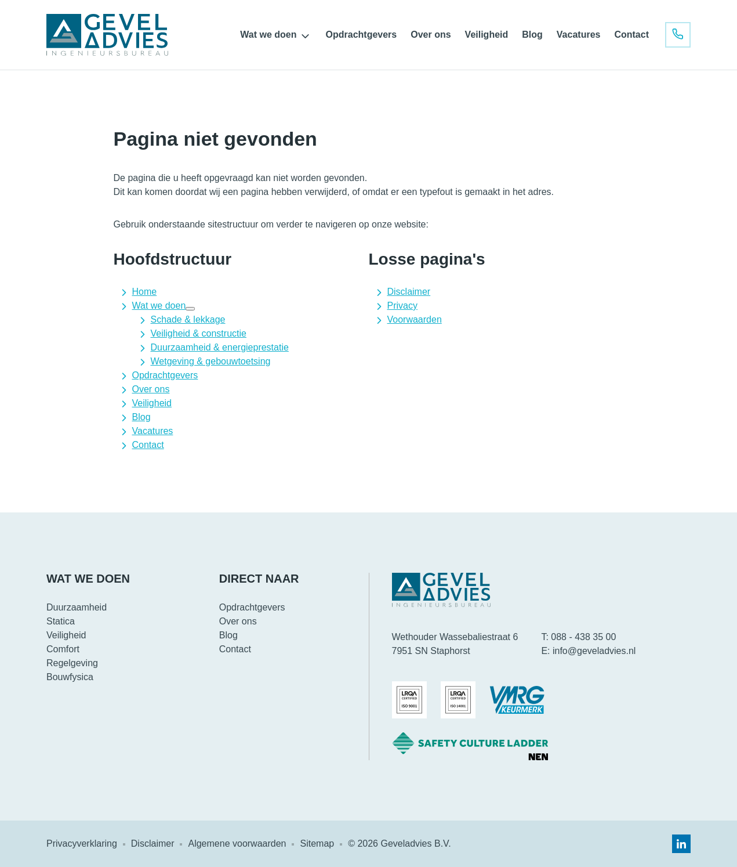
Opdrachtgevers (361, 34)
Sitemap (317, 843)
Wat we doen (268, 34)
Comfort (62, 649)
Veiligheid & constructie (198, 333)
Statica (60, 621)
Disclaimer (409, 292)
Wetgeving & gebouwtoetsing (211, 361)
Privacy (402, 305)
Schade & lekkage (188, 319)
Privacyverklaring (81, 843)
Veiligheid (487, 34)
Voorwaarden (414, 319)
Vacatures (579, 34)
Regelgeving (72, 663)
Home (144, 292)
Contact (631, 34)
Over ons (431, 34)
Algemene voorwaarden (237, 843)
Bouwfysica (69, 677)
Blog (532, 34)
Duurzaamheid (76, 607)
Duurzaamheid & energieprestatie (220, 347)
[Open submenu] (305, 36)
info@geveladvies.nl (594, 651)
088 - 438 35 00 (583, 637)
